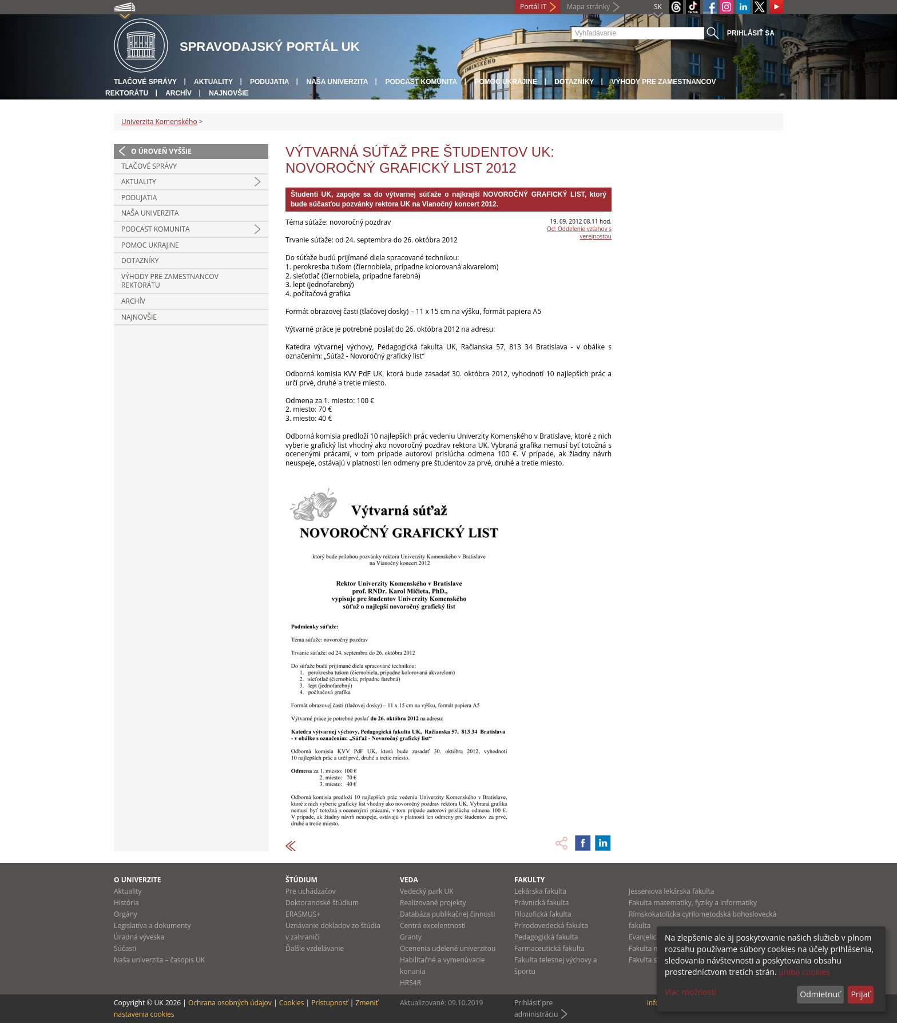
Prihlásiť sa (751, 33)
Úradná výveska (139, 937)
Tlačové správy (145, 82)
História (126, 902)
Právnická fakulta (541, 902)
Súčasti (125, 948)
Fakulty (529, 880)
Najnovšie (228, 93)
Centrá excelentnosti (433, 925)
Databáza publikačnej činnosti (447, 914)
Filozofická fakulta (542, 914)
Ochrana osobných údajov (230, 1003)
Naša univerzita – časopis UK (159, 960)
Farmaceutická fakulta (549, 948)
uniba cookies (804, 971)
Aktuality (213, 82)
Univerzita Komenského (159, 121)
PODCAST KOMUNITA (421, 82)
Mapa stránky (588, 6)
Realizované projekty (433, 902)
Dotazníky (574, 82)
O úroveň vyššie (161, 151)
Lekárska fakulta (540, 891)
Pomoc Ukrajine (505, 82)
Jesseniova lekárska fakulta (671, 891)
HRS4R (410, 983)
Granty (411, 937)
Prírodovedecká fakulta (551, 925)
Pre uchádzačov (310, 891)
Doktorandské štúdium (322, 902)
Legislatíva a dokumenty (152, 925)
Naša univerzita (337, 82)
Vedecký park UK (427, 891)
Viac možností (690, 991)
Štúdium (301, 880)
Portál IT (533, 6)
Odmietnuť (820, 994)
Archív (178, 93)
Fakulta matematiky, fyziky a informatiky (693, 902)
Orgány (125, 914)
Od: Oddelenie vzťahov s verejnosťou (579, 232)
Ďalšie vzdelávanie (314, 948)
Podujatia (269, 82)
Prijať (860, 994)
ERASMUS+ (302, 914)
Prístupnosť (329, 1003)
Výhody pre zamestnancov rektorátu (170, 281)
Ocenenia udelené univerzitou (447, 948)
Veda (409, 880)
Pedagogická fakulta (546, 937)
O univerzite (137, 880)
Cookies (291, 1003)
